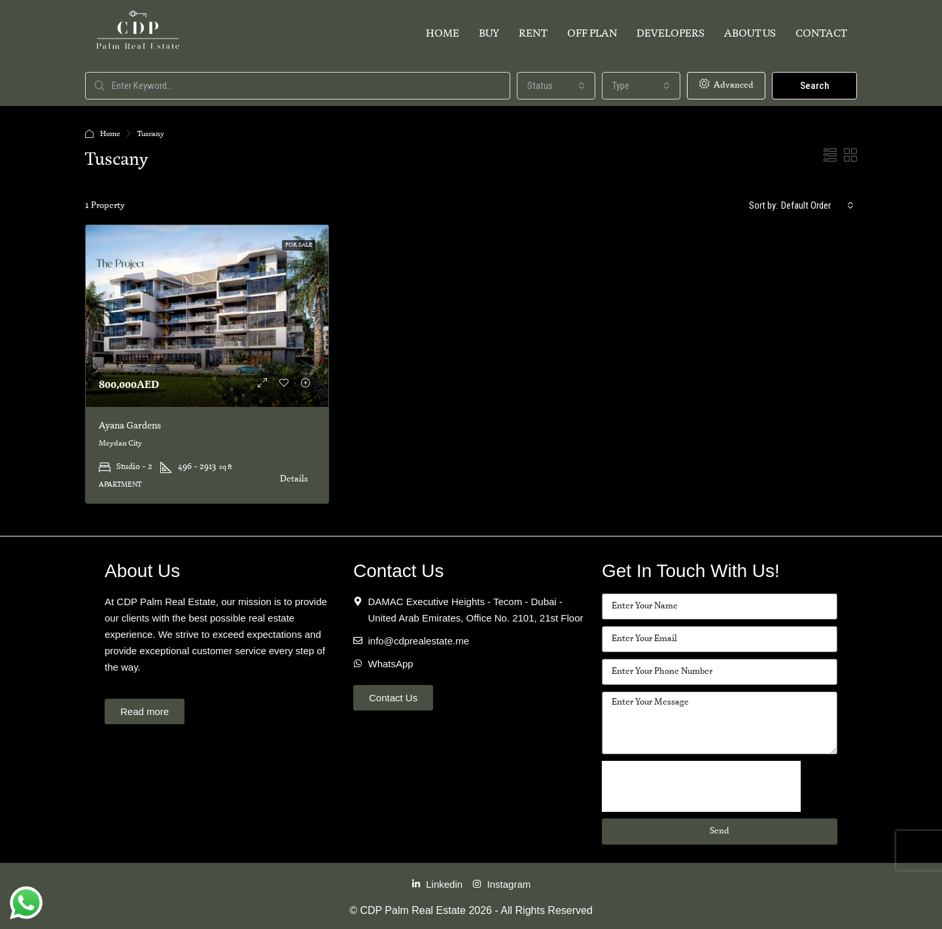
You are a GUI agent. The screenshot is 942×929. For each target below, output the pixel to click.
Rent (533, 34)
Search (814, 86)
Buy (489, 34)
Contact (821, 34)
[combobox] (556, 85)
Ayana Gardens (130, 426)
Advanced (726, 84)
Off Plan (592, 34)
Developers (671, 34)
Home (442, 34)
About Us (750, 34)
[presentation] (701, 786)
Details (294, 479)
